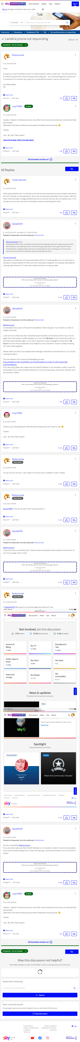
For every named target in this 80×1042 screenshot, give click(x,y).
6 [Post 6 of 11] (6, 484)
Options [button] (71, 40)
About (57, 4)
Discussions (34, 4)
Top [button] (75, 1026)
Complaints (27, 1030)
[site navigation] (2, 4)
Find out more (39, 235)
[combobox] (44, 22)
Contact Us (53, 1030)
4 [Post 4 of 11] (6, 402)
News (44, 4)
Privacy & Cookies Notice (31, 1028)
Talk (40, 14)
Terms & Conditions (50, 1026)
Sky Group (27, 1032)
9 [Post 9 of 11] (6, 817)
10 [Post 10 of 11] (7, 882)
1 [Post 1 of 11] (6, 98)
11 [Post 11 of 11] (6, 151)
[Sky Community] (15, 3)
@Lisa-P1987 (8, 509)
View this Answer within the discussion (18, 140)
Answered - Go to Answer (15, 45)
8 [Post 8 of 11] (6, 582)
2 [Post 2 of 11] (6, 212)
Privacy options (28, 1026)
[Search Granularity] (17, 22)
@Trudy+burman (12, 242)
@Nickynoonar (8, 325)
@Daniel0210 (10, 607)
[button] (75, 54)
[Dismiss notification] (43, 9)
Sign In (75, 4)
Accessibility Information (48, 1028)
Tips (50, 4)
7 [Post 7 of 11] (6, 520)
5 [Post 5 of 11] (6, 448)
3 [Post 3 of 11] (6, 297)
